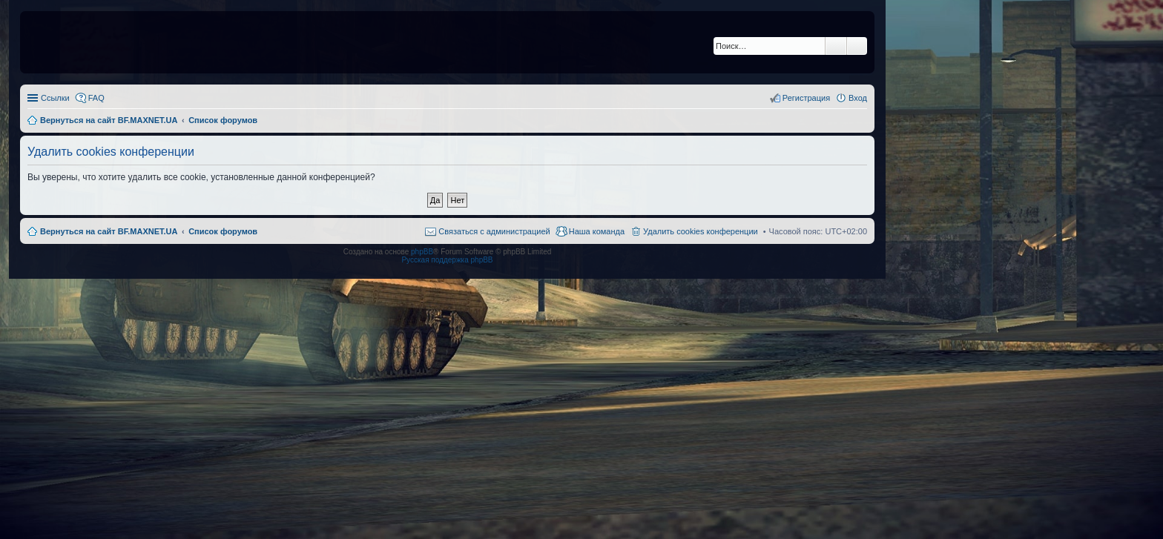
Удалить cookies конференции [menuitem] (700, 231)
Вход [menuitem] (858, 97)
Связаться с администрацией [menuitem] (494, 231)
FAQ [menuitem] (96, 97)
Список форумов (222, 231)
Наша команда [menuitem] (597, 231)
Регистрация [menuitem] (806, 97)
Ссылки (55, 97)
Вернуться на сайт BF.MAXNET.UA (108, 231)
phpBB (422, 252)
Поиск (836, 46)
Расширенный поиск (857, 46)
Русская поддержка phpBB (446, 260)
